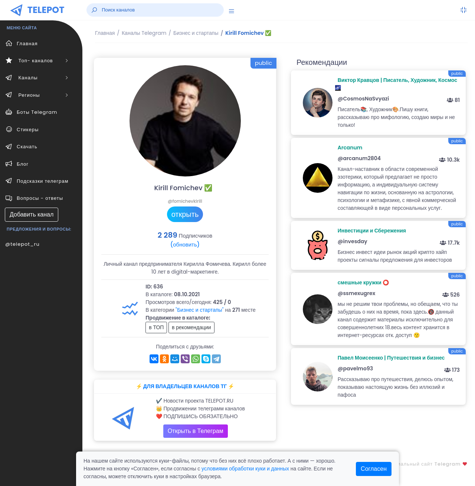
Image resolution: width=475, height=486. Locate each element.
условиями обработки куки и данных (245, 468)
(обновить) (185, 244)
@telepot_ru (22, 244)
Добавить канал (31, 214)
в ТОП (156, 327)
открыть (185, 214)
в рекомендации (191, 327)
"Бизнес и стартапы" (200, 310)
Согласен (374, 468)
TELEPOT (46, 10)
